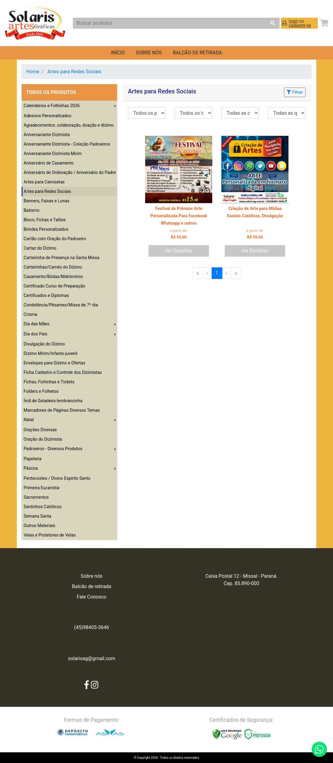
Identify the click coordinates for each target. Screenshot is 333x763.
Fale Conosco (91, 597)
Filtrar (295, 92)
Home (32, 71)
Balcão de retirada (91, 586)
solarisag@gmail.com (91, 658)
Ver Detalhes (178, 251)
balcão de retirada (197, 53)
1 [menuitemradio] (217, 273)
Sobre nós (149, 53)
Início (118, 53)
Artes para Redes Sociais (74, 71)
